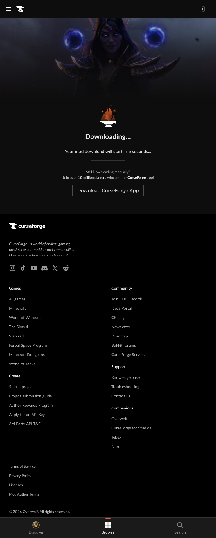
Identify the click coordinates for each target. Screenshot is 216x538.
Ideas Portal (121, 308)
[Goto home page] (20, 8)
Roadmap (119, 336)
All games (17, 299)
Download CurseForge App (108, 190)
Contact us (120, 396)
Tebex (116, 438)
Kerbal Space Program (28, 346)
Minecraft (17, 308)
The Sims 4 (18, 327)
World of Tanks (22, 364)
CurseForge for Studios (131, 428)
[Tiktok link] (23, 268)
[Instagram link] (12, 268)
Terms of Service (22, 467)
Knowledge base (125, 378)
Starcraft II (18, 336)
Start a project (21, 387)
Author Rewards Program (31, 406)
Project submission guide (30, 396)
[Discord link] (44, 268)
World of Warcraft (25, 318)
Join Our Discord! (126, 299)
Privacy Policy (20, 476)
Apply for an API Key (27, 415)
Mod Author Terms (24, 494)
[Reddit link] (65, 268)
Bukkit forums (123, 346)
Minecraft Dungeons (27, 355)
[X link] (55, 268)
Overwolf (119, 419)
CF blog (118, 318)
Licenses (16, 485)
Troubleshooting (125, 387)
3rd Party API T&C (25, 424)
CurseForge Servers (128, 355)
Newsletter (120, 327)
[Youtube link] (33, 268)
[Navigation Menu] (8, 9)
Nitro (115, 447)
